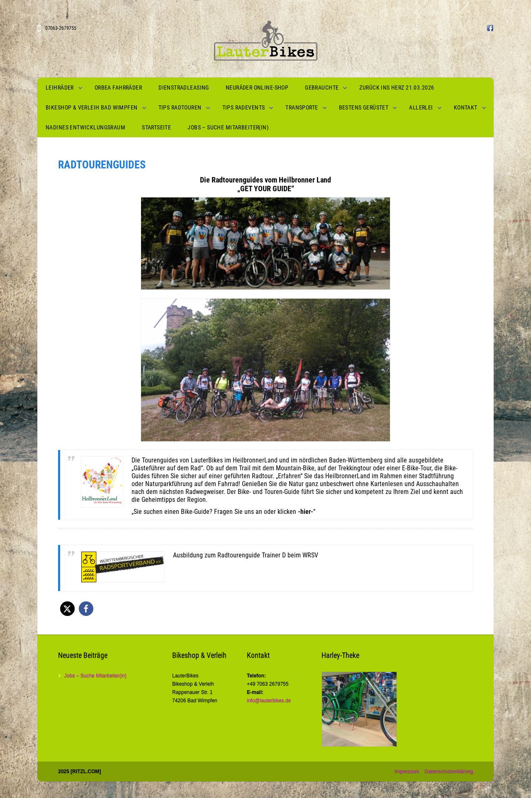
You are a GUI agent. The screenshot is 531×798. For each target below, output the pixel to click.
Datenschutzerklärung (448, 771)
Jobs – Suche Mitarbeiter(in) (228, 127)
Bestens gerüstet (364, 107)
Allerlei (421, 107)
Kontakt (465, 107)
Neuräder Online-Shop (257, 87)
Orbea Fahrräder (118, 87)
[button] (67, 608)
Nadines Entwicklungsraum (85, 127)
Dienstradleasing (183, 87)
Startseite (156, 127)
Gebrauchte (322, 87)
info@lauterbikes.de (269, 700)
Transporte (301, 107)
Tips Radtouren (180, 107)
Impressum (407, 771)
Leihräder (60, 87)
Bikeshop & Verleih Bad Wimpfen (92, 107)
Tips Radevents (243, 107)
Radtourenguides (102, 164)
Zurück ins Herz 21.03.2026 (396, 87)
